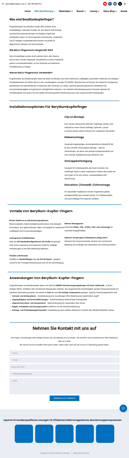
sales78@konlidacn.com (13, 4)
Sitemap (66, 453)
